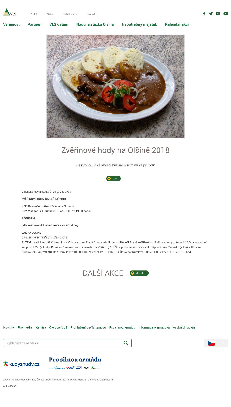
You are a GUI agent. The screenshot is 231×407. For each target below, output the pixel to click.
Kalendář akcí (177, 24)
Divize (50, 14)
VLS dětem (58, 24)
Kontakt (92, 14)
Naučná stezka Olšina (95, 24)
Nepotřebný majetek (139, 24)
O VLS (33, 14)
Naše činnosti (70, 14)
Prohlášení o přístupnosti (88, 327)
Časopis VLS (58, 327)
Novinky (9, 327)
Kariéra (41, 327)
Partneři (34, 24)
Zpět (114, 178)
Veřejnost (11, 24)
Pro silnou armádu (122, 327)
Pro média (25, 327)
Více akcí (140, 273)
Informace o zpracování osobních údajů (166, 327)
